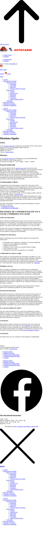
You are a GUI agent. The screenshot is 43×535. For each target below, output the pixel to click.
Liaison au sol (14, 93)
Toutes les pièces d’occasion (17, 88)
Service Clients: (4, 64)
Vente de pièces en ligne (9, 81)
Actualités (6, 56)
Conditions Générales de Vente (11, 356)
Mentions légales (8, 351)
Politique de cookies (8, 353)
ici (19, 317)
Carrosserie (13, 85)
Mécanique (13, 84)
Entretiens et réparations (9, 105)
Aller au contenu (4, 44)
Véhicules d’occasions (9, 104)
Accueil (5, 79)
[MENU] (17, 463)
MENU (2, 466)
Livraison (5, 358)
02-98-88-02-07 (13, 64)
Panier (1, 76)
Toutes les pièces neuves (16, 99)
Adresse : (2, 346)
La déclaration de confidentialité (9, 208)
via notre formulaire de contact (31, 330)
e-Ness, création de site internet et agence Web (25, 426)
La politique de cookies (7, 206)
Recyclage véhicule (8, 102)
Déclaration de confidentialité (11, 355)
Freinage (12, 91)
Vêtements (9, 101)
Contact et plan (7, 55)
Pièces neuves (10, 90)
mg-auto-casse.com (9, 146)
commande (37, 262)
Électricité (13, 87)
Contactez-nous (9, 152)
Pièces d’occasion (11, 82)
